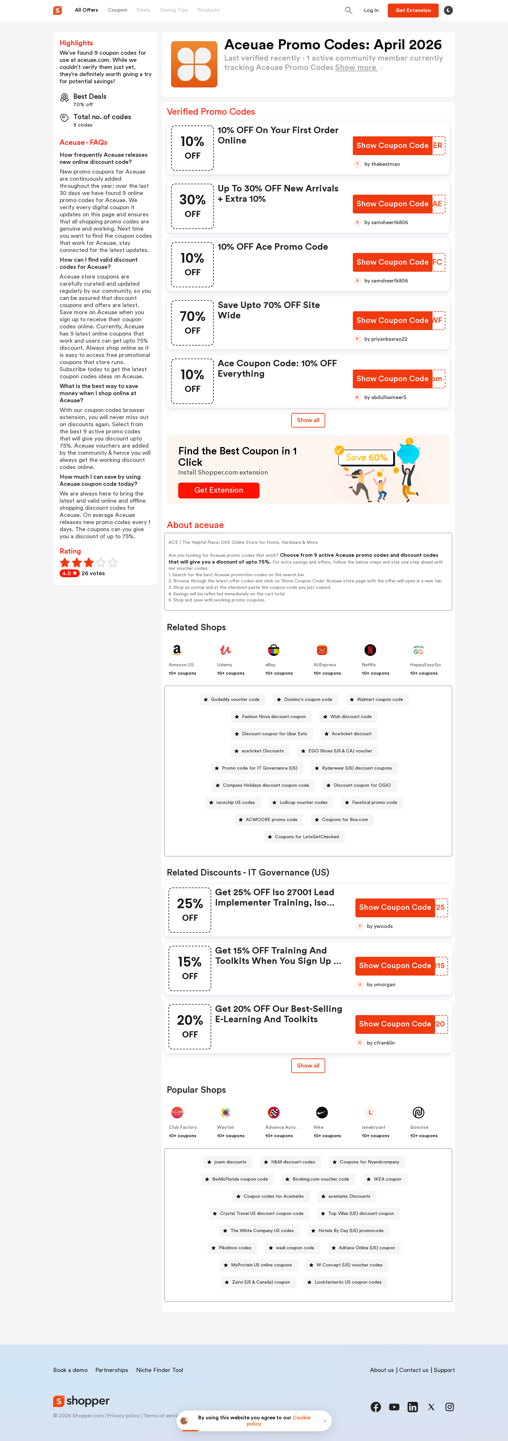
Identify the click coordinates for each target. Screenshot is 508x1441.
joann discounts (230, 1162)
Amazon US (181, 665)
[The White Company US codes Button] (259, 1231)
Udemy (224, 665)
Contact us (414, 1370)
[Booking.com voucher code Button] (318, 1179)
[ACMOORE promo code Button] (269, 820)
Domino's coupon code (308, 699)
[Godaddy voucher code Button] (232, 700)
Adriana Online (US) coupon (367, 1248)
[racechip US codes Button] (233, 803)
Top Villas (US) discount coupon (361, 1213)
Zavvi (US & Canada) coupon (261, 1282)
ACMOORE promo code (271, 820)
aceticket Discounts (263, 751)
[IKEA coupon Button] (385, 1179)
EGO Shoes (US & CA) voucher (340, 751)
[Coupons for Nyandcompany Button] (367, 1162)
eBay (270, 665)
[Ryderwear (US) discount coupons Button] (354, 768)
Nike (318, 1127)
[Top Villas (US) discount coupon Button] (358, 1214)
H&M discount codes (293, 1162)
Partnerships (111, 1370)
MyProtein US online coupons (261, 1265)
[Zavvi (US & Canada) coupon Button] (258, 1282)
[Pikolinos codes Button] (232, 1248)
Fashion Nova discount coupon (274, 717)
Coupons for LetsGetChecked (307, 837)
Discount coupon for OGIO (362, 785)
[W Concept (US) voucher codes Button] (347, 1265)
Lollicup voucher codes (304, 802)
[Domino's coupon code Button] (305, 700)
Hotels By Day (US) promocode (351, 1231)
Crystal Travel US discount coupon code (262, 1213)
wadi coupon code (295, 1248)
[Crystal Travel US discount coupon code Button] (259, 1214)
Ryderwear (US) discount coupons (357, 768)
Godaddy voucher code (235, 699)
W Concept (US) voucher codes (350, 1265)
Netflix (369, 665)
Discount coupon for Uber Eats (274, 734)
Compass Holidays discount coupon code (266, 785)
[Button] (371, 10)
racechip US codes (235, 802)
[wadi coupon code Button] (292, 1248)
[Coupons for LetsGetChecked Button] (304, 837)
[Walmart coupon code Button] (377, 700)
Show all (308, 1066)
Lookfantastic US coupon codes (348, 1282)
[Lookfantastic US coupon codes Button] (345, 1282)
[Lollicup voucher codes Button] (301, 803)
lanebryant (374, 1127)
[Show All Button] (308, 1065)
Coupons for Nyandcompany (369, 1162)
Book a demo (70, 1370)
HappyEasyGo (425, 665)
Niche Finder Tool (159, 1370)
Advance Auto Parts (286, 1127)
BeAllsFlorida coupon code (240, 1179)
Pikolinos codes (235, 1248)
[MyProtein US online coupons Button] (259, 1265)
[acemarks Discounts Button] (347, 1197)
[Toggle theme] (448, 10)
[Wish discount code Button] (348, 717)
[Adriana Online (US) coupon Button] (364, 1248)
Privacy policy (123, 1415)
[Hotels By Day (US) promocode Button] (348, 1231)
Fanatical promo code (374, 802)
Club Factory (183, 1127)
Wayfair (226, 1127)
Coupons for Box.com (345, 820)
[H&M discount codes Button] (290, 1162)
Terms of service (163, 1415)
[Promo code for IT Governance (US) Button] (257, 768)
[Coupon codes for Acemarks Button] (271, 1197)
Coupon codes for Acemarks (274, 1196)
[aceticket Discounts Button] (260, 751)
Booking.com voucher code (321, 1179)
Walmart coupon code (380, 699)
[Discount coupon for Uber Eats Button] (272, 734)
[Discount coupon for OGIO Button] (360, 786)
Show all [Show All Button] (308, 420)
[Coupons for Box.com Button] (342, 820)
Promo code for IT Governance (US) (259, 768)
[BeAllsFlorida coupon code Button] (237, 1179)
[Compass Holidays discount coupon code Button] (263, 786)
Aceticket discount (352, 734)
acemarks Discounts (349, 1196)
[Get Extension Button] (219, 490)
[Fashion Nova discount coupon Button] (271, 717)
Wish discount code (351, 717)
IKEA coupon (387, 1179)
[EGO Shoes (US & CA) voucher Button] (337, 751)
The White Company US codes (262, 1231)
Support (444, 1370)
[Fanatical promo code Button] (372, 803)
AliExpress (325, 665)
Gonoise (419, 1127)
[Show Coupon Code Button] (393, 145)
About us (382, 1370)
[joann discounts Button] (227, 1162)
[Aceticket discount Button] (349, 734)
